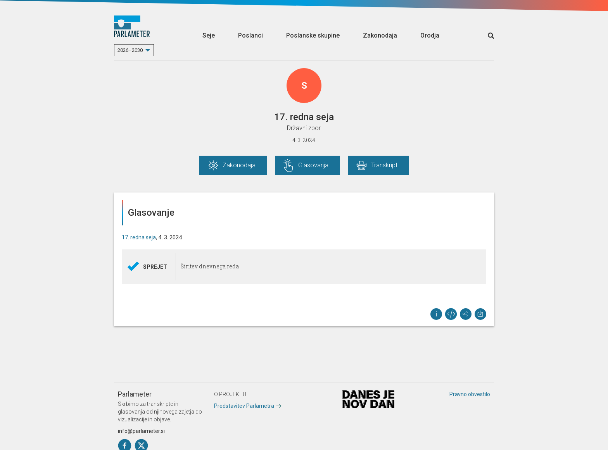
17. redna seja (139, 237)
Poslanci (250, 35)
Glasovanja (313, 165)
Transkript (384, 165)
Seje (208, 35)
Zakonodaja (380, 35)
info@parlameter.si (141, 431)
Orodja (429, 35)
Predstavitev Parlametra (244, 406)
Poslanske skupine (313, 35)
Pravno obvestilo (469, 394)
